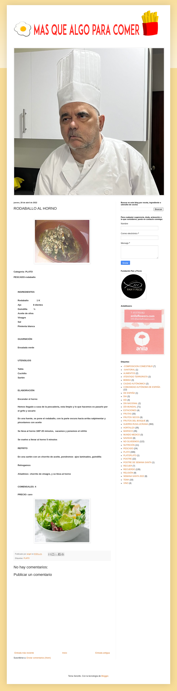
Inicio (64, 653)
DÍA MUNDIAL (129, 407)
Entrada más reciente (24, 653)
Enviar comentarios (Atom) (39, 658)
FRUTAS (127, 414)
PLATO (26, 558)
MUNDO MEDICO (131, 435)
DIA (125, 396)
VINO (125, 483)
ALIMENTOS (129, 373)
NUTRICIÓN (129, 445)
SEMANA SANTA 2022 (133, 476)
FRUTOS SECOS (131, 417)
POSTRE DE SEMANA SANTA (137, 462)
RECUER (127, 466)
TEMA (126, 480)
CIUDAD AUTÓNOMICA (134, 383)
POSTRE (127, 459)
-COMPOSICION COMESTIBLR (138, 366)
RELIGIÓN (128, 473)
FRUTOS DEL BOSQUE (134, 421)
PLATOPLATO (129, 455)
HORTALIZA (129, 428)
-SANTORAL (129, 370)
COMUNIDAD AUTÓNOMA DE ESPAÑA (141, 387)
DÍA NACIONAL (130, 403)
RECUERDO (129, 469)
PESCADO (128, 448)
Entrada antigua (102, 653)
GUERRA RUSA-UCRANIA (135, 424)
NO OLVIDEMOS (131, 441)
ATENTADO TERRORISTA (135, 377)
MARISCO (128, 431)
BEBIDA (127, 380)
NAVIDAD (127, 438)
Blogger (104, 676)
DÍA (125, 400)
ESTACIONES (129, 410)
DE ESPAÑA (129, 393)
